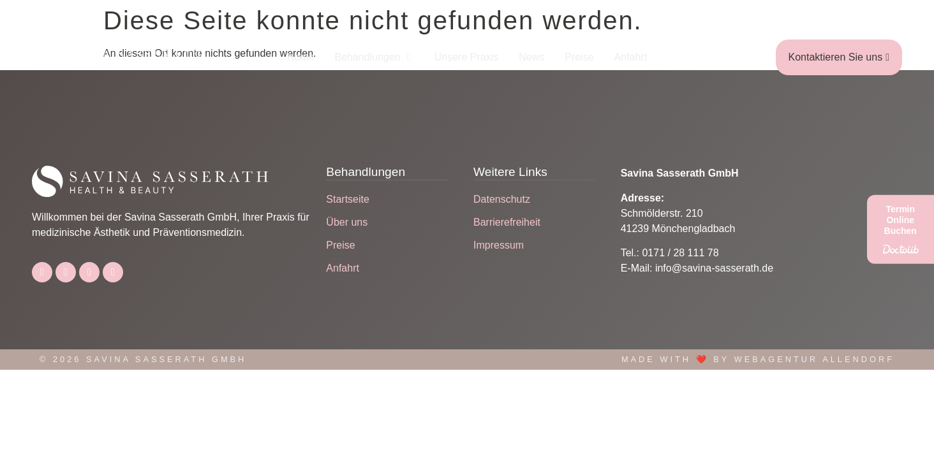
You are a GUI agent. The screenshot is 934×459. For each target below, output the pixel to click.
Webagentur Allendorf (814, 359)
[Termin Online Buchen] (900, 229)
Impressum (498, 245)
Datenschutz (501, 199)
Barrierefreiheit (506, 222)
